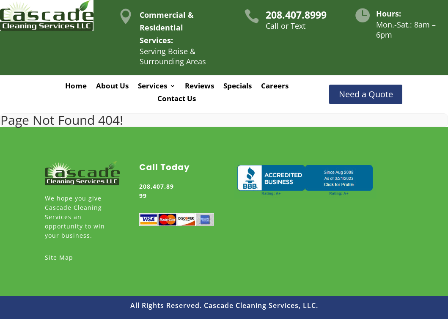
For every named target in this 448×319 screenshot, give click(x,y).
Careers (275, 87)
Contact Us (176, 99)
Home (76, 87)
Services (152, 87)
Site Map (59, 257)
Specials (237, 87)
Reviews (199, 87)
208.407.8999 (296, 15)
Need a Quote (366, 94)
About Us (112, 87)
